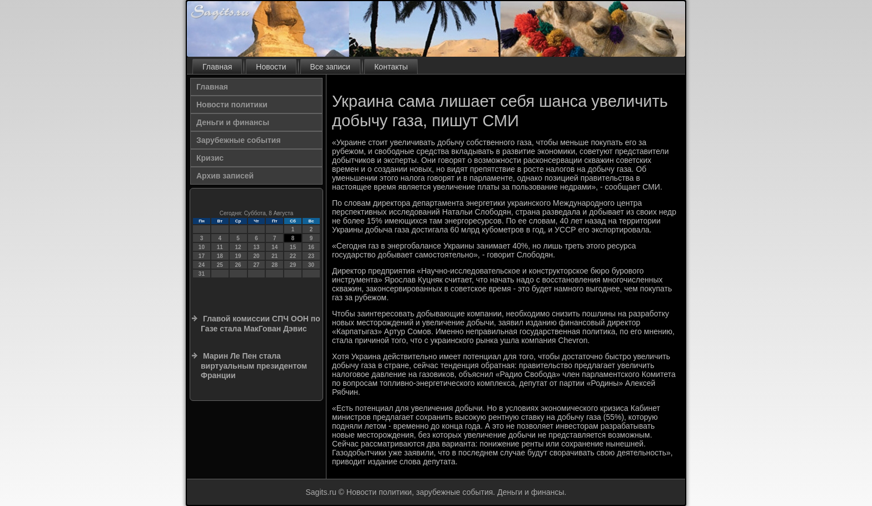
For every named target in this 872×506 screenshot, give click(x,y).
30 (311, 265)
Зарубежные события (238, 140)
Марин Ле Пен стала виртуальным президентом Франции (254, 365)
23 (311, 256)
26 (238, 265)
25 (220, 265)
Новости (271, 66)
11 (220, 247)
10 (202, 247)
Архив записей (225, 175)
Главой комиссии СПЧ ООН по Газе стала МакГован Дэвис (260, 323)
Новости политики (231, 104)
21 (274, 256)
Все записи (330, 66)
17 (202, 256)
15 (293, 247)
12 (238, 247)
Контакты (391, 66)
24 (202, 265)
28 (274, 265)
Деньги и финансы (232, 122)
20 (256, 256)
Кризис (210, 157)
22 (293, 256)
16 (311, 247)
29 (293, 265)
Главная (217, 66)
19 (238, 256)
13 (256, 247)
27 (256, 265)
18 (220, 256)
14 (274, 247)
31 (202, 274)
